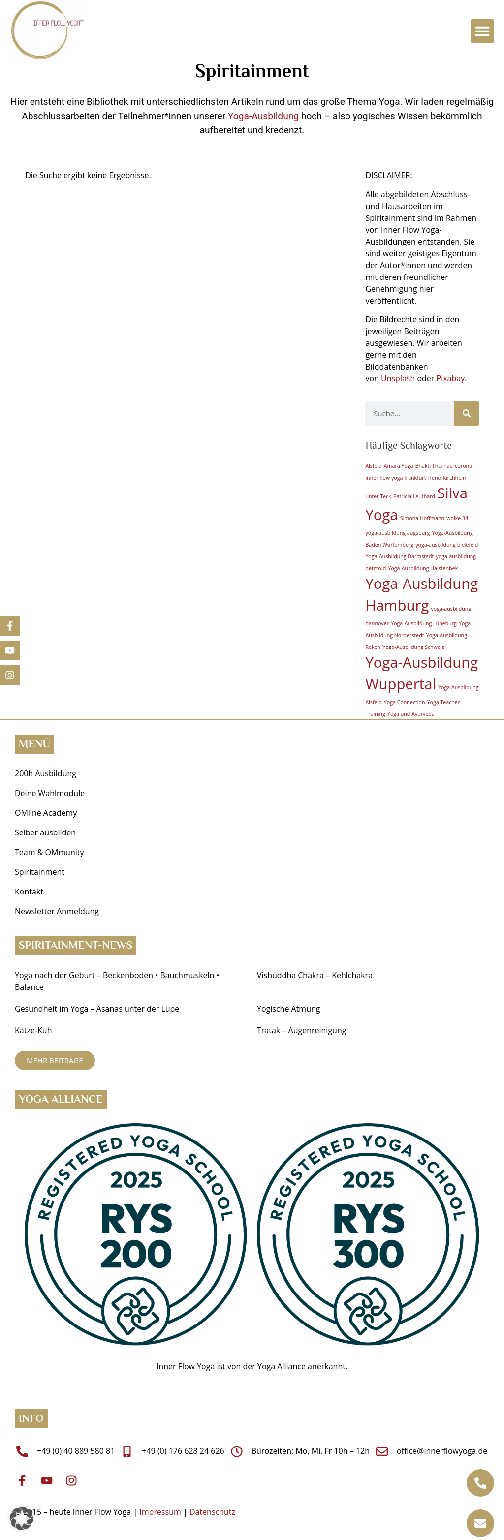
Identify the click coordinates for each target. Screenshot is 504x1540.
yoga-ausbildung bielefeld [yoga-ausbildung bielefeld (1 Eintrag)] (446, 544)
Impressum (160, 1512)
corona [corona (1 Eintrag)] (463, 465)
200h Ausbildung (45, 773)
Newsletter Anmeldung (57, 911)
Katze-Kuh (33, 1030)
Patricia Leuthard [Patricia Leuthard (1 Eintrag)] (414, 496)
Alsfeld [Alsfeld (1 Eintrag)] (373, 465)
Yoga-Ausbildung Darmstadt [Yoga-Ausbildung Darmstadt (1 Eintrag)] (399, 556)
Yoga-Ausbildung (263, 116)
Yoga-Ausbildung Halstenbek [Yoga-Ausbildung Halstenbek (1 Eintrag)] (423, 568)
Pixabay (451, 378)
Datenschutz (212, 1512)
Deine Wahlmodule (50, 793)
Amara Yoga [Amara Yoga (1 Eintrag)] (398, 465)
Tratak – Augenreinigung (301, 1030)
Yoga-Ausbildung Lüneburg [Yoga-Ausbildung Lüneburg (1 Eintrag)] (424, 623)
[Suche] (466, 413)
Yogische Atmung (288, 1008)
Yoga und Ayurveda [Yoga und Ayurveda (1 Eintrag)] (411, 713)
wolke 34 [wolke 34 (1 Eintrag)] (457, 518)
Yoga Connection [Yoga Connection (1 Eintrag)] (404, 702)
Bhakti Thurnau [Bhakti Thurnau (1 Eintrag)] (434, 465)
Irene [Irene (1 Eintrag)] (434, 477)
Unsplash (398, 378)
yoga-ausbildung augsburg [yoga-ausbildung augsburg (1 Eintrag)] (397, 532)
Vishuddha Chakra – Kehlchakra (315, 975)
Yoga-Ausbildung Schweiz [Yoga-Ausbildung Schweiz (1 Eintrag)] (413, 647)
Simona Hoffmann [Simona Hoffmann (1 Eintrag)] (422, 518)
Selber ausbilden (45, 832)
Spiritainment (39, 872)
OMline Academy (46, 813)
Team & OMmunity (49, 852)
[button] (482, 31)
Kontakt (29, 891)
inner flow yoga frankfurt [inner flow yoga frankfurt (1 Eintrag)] (395, 477)
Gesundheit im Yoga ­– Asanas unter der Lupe (98, 1008)
